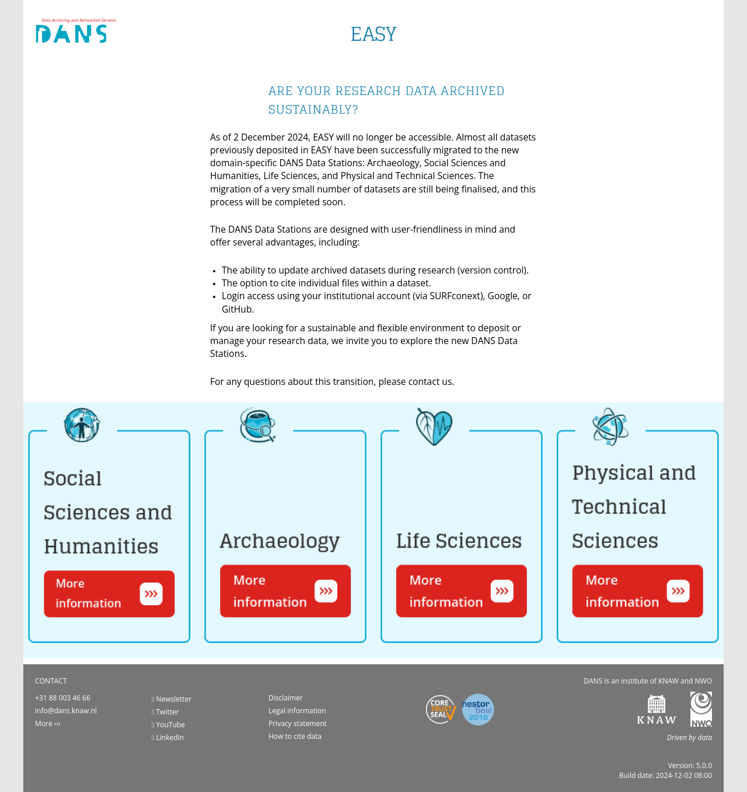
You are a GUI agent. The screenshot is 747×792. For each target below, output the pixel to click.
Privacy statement (297, 723)
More (44, 723)
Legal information (297, 711)
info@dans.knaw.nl (66, 711)
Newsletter (171, 699)
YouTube (168, 725)
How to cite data (295, 736)
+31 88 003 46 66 (62, 698)
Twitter (165, 712)
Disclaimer (285, 698)
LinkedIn (168, 737)
